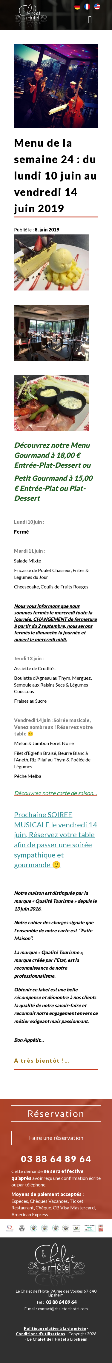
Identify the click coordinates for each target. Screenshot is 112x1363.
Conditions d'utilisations (40, 1333)
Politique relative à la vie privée (55, 1328)
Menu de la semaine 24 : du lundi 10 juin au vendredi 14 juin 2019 (55, 175)
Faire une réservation (56, 1137)
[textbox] (56, 829)
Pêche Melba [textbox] (27, 776)
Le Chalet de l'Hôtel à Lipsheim (57, 1339)
